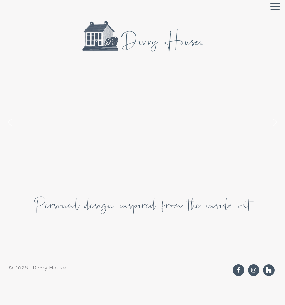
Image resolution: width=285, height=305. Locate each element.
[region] (142, 125)
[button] (10, 122)
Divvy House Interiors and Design (142, 36)
